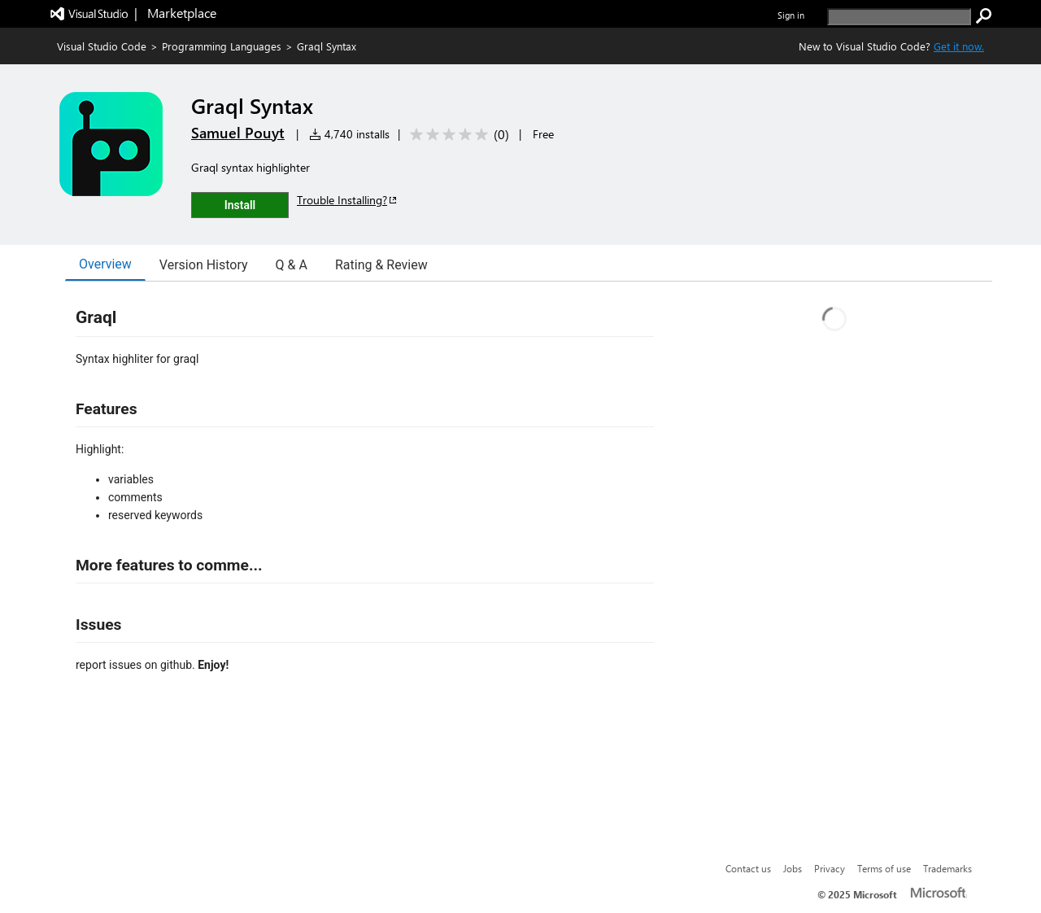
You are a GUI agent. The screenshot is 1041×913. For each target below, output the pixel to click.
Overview (105, 264)
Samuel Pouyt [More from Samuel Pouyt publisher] (238, 132)
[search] (899, 16)
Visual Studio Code (101, 46)
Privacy (829, 868)
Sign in (790, 15)
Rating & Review (381, 265)
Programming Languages (221, 46)
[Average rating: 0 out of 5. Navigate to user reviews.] (457, 134)
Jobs (792, 868)
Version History (203, 265)
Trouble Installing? (348, 200)
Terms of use (884, 868)
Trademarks (947, 868)
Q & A (291, 265)
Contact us (748, 868)
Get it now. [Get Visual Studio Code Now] (959, 46)
